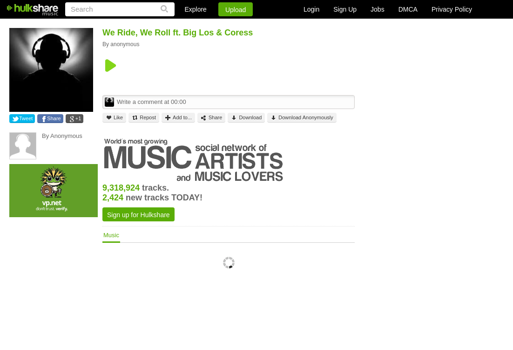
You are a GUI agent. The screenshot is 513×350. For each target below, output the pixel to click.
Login (311, 9)
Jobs (378, 9)
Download (246, 117)
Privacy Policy (452, 9)
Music (111, 235)
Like (114, 117)
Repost (144, 117)
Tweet (26, 118)
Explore (195, 9)
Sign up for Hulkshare (138, 215)
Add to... (178, 117)
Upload (235, 10)
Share (54, 118)
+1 (78, 118)
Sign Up (345, 9)
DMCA (408, 9)
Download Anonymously (301, 117)
